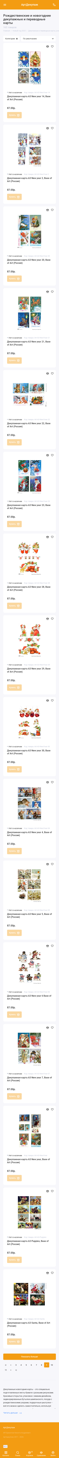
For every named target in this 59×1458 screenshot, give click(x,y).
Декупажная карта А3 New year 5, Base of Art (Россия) (29, 915)
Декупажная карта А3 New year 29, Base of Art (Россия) (28, 670)
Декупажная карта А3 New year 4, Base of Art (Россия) (29, 834)
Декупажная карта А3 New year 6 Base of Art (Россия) (29, 997)
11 (6, 1370)
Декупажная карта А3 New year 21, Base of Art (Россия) (28, 343)
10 (52, 1365)
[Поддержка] (54, 5)
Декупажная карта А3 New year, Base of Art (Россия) (28, 1161)
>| (16, 1370)
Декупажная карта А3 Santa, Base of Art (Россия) (28, 1324)
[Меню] (5, 5)
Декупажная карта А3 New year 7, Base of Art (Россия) (29, 1079)
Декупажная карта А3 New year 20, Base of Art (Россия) (28, 261)
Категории (11, 39)
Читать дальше (12, 1413)
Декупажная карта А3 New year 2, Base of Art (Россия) (29, 180)
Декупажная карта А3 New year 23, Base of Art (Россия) (28, 507)
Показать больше (29, 1357)
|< (6, 1365)
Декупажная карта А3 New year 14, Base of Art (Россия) (28, 98)
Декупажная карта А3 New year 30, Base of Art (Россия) (28, 752)
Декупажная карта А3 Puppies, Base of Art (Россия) (28, 1242)
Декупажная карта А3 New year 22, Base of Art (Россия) (28, 425)
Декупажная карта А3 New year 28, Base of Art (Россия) (28, 588)
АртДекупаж (29, 4)
